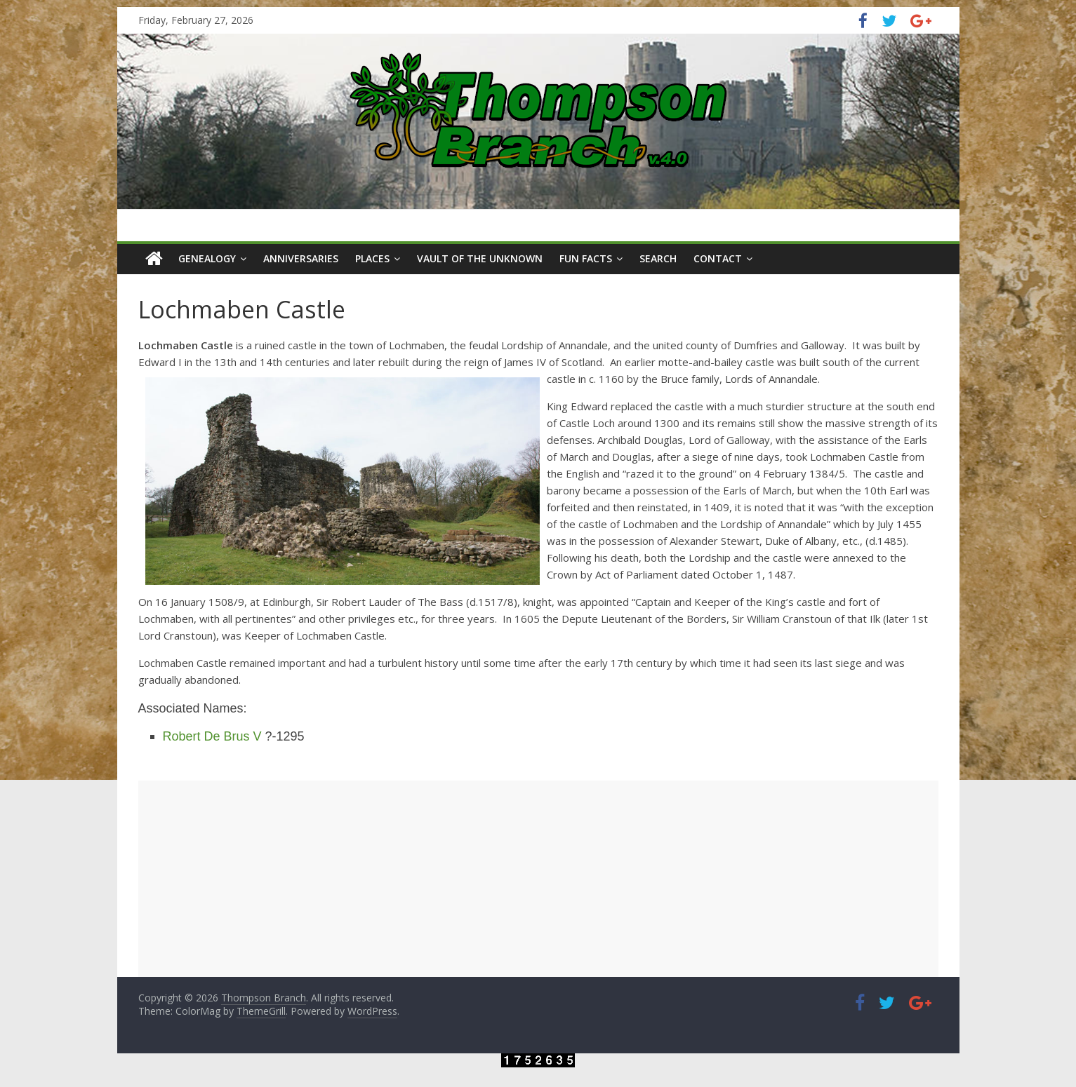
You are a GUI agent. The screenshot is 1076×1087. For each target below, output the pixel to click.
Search (658, 258)
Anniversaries (300, 258)
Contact (717, 258)
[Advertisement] (538, 879)
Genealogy (207, 258)
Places (372, 258)
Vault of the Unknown (480, 258)
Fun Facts (585, 258)
